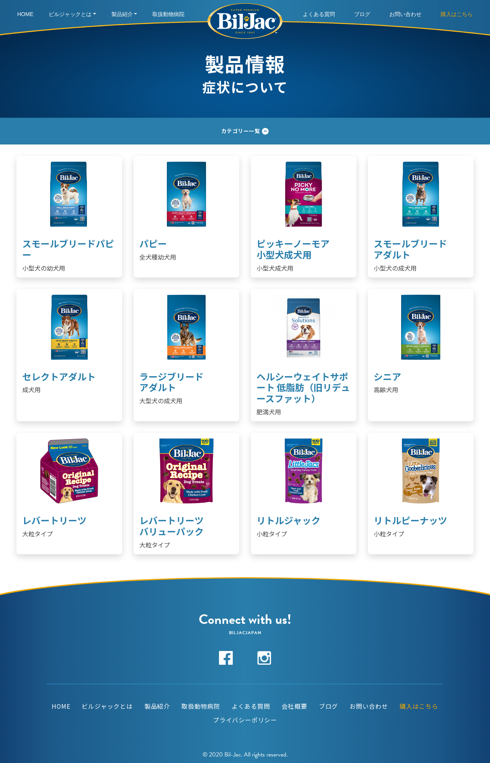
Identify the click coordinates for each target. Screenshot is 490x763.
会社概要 (294, 706)
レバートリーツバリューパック (171, 525)
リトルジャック (288, 520)
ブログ (362, 14)
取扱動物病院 (168, 14)
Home (25, 14)
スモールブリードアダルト (410, 249)
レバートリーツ (54, 520)
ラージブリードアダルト (171, 382)
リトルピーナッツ (410, 520)
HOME (61, 706)
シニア (387, 376)
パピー (153, 243)
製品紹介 (122, 14)
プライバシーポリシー (245, 720)
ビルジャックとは (70, 14)
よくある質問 (319, 14)
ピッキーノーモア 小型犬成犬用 (293, 249)
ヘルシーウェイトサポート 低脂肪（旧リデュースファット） (303, 387)
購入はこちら (457, 14)
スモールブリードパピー (68, 249)
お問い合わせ (405, 14)
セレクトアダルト (59, 376)
